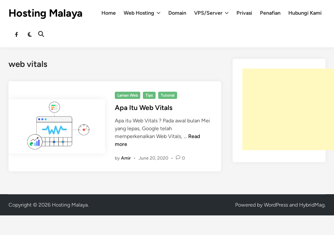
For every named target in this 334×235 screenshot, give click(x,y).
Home (108, 13)
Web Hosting (142, 13)
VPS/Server (211, 13)
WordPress (276, 205)
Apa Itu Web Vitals (144, 107)
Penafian (270, 13)
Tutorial (168, 95)
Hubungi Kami (305, 13)
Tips (149, 95)
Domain (177, 13)
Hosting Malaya (45, 13)
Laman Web (127, 95)
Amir (126, 158)
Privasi (244, 13)
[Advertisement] (288, 109)
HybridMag (312, 205)
